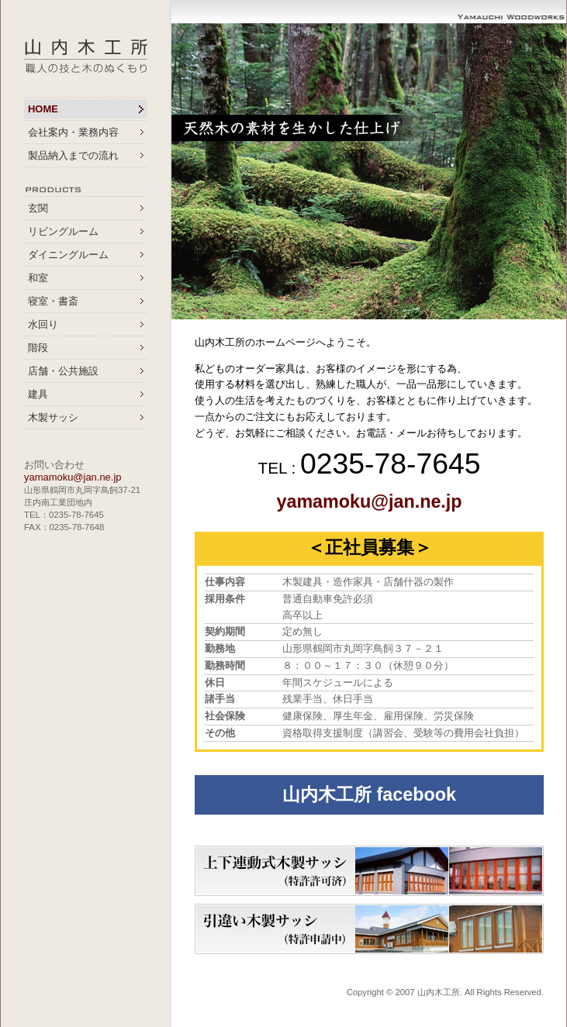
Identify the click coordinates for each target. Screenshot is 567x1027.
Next (546, 171)
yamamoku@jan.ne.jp (72, 477)
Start (547, 338)
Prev (191, 171)
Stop (559, 338)
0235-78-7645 (390, 463)
